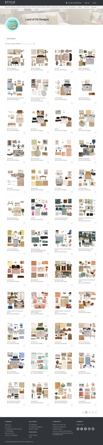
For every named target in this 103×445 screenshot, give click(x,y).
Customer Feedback (59, 427)
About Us (8, 424)
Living (52, 7)
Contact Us (80, 424)
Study (56, 7)
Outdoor (34, 7)
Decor (29, 7)
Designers (93, 7)
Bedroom (13, 7)
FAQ (30, 437)
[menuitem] (94, 3)
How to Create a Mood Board (62, 431)
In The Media (9, 431)
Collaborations (57, 429)
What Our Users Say (59, 424)
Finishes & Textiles (63, 7)
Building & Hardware (21, 7)
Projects (80, 7)
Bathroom (7, 7)
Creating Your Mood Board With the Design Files (63, 433)
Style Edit (86, 7)
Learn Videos (33, 435)
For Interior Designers (36, 427)
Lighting (48, 7)
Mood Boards (72, 7)
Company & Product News (13, 429)
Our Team (8, 427)
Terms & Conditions (11, 435)
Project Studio (33, 429)
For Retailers (33, 424)
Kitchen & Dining (41, 7)
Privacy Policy (9, 433)
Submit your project (27, 43)
